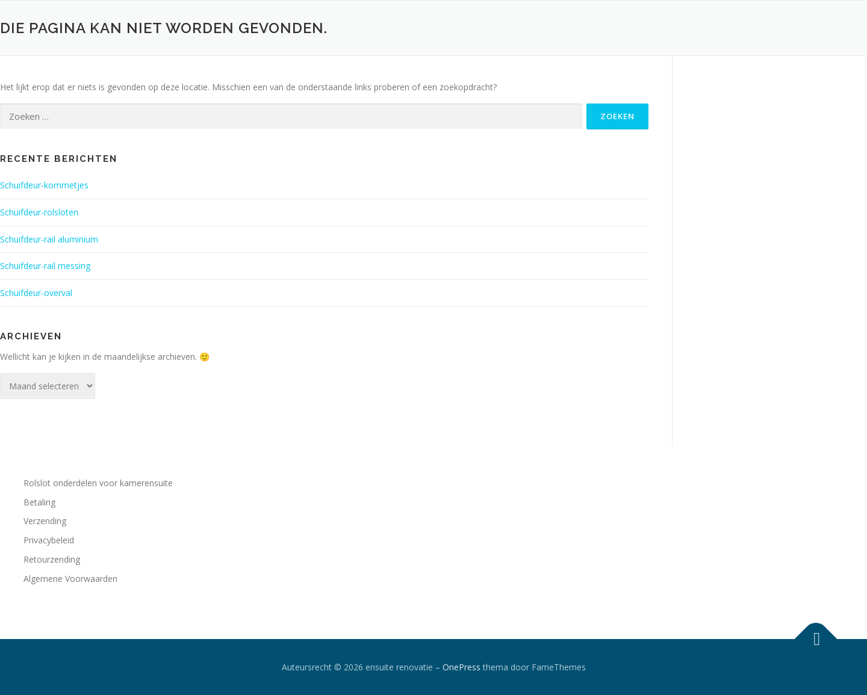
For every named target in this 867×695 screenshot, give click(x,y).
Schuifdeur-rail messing (45, 265)
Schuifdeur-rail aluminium (49, 239)
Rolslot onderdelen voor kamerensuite (98, 483)
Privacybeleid (48, 540)
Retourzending (51, 559)
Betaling (39, 502)
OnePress (461, 667)
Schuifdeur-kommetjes (44, 185)
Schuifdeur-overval (36, 292)
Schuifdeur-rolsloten (39, 212)
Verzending (44, 521)
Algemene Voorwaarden (70, 578)
